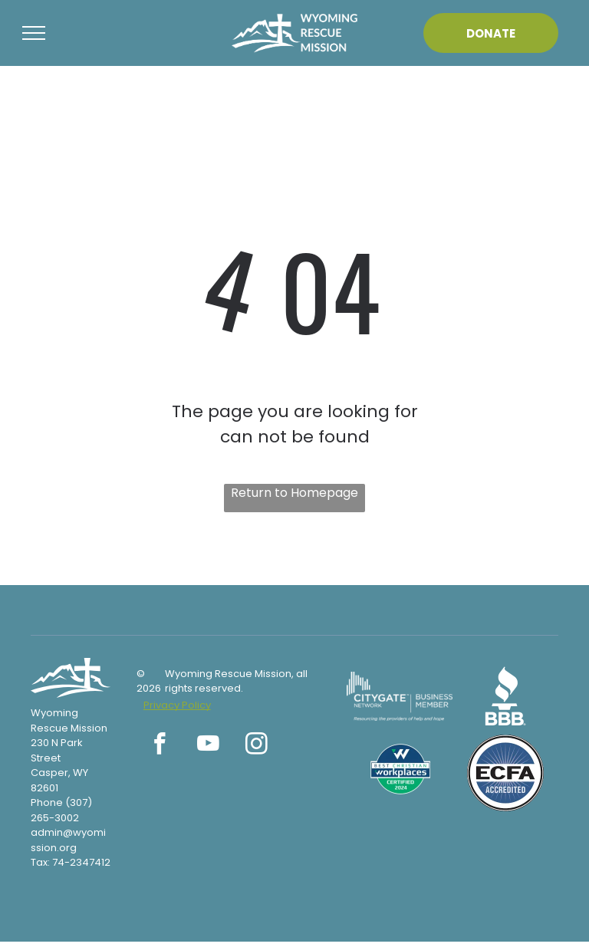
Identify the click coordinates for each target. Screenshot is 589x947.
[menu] (34, 33)
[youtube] (208, 746)
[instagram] (256, 746)
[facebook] (159, 746)
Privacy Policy (177, 705)
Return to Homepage (294, 492)
